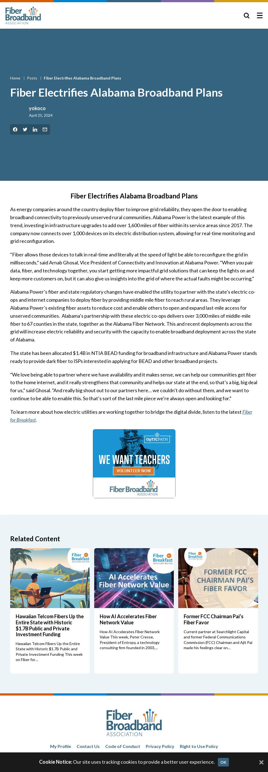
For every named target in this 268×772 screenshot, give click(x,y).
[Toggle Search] (246, 15)
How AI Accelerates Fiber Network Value (128, 619)
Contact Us (88, 746)
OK (223, 762)
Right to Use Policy (199, 746)
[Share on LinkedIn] (35, 129)
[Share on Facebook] (15, 129)
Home (15, 78)
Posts (32, 78)
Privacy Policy (160, 746)
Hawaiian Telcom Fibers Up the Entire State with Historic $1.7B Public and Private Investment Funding (50, 625)
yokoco (37, 108)
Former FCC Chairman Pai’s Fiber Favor (213, 619)
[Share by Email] (45, 129)
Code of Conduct (122, 746)
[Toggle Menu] (259, 15)
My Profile (60, 746)
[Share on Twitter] (25, 129)
